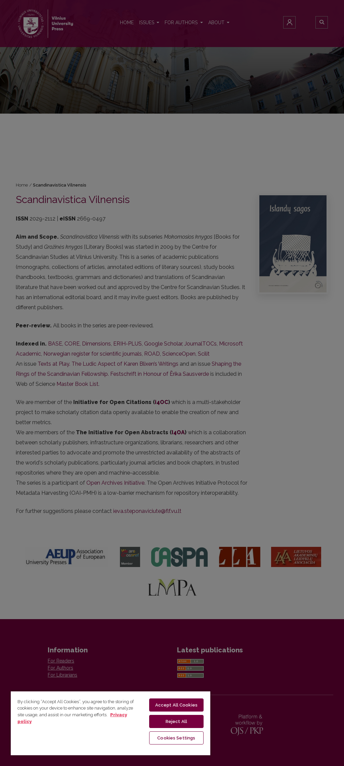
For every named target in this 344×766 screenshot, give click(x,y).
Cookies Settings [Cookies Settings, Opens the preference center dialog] (176, 737)
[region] (110, 723)
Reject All (176, 721)
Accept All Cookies (176, 705)
